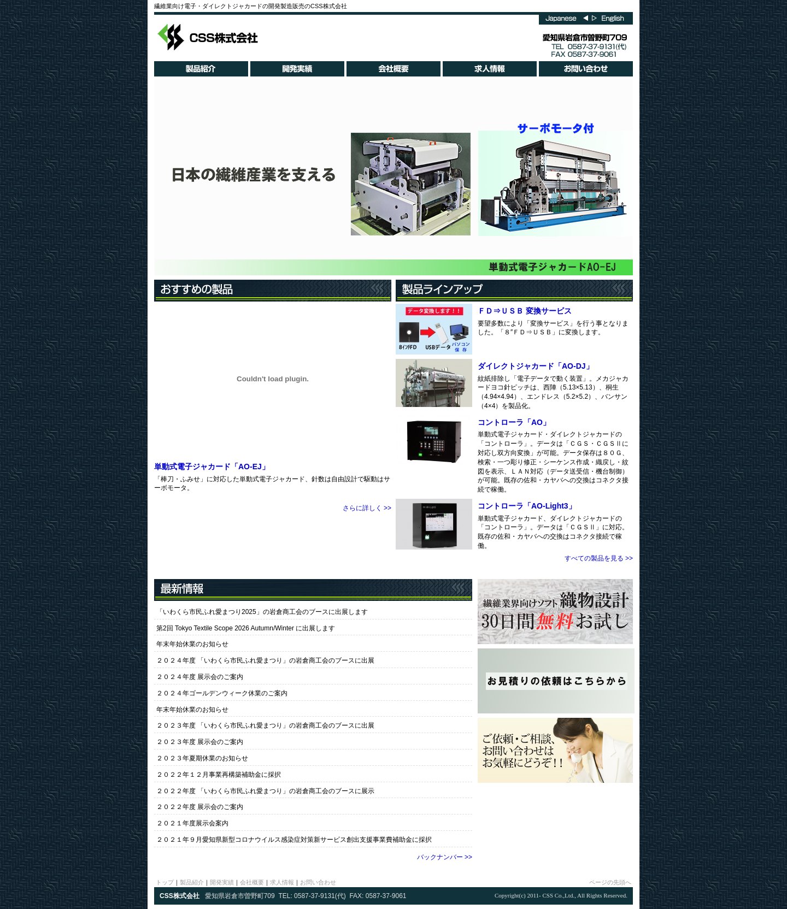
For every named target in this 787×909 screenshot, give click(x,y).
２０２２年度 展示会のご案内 (199, 807)
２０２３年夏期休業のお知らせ (202, 758)
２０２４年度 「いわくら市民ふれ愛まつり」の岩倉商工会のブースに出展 (265, 660)
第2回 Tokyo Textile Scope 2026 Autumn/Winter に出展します (245, 628)
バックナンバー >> (444, 857)
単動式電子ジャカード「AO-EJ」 (211, 466)
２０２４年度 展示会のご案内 (199, 677)
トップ (165, 882)
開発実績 (222, 882)
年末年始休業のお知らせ (192, 644)
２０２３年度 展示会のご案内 (199, 742)
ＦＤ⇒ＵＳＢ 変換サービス (525, 310)
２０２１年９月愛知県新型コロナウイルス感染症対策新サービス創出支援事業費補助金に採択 (294, 839)
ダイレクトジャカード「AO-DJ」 (536, 366)
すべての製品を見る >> (599, 558)
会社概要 (252, 882)
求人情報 (282, 882)
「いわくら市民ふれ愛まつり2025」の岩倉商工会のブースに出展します (262, 612)
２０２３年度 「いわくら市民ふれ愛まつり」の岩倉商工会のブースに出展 (265, 725)
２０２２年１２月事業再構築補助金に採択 (218, 774)
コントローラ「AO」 (514, 422)
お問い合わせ (318, 882)
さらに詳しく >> (367, 508)
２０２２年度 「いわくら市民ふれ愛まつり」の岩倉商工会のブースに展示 (265, 791)
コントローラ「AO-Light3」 (527, 505)
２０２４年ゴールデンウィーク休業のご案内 (221, 693)
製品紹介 (192, 882)
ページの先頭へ (610, 882)
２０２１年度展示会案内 (192, 823)
